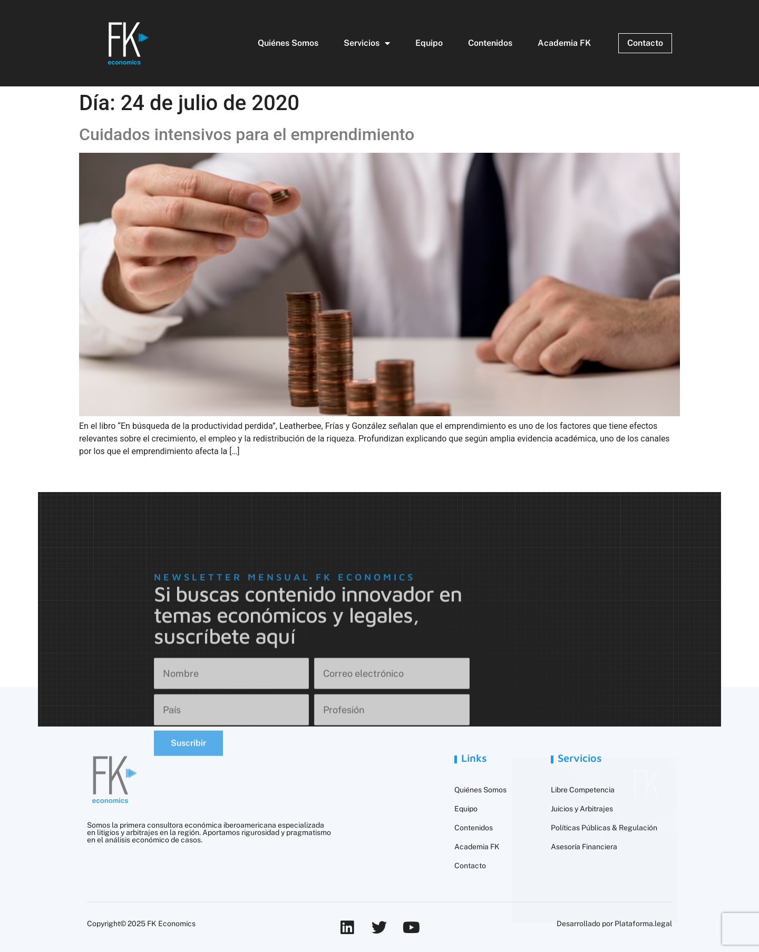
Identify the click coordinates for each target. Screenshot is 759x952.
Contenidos (490, 43)
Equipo (429, 43)
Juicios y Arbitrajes (582, 808)
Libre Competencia (583, 790)
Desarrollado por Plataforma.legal (614, 923)
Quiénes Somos (288, 43)
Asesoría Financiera (584, 846)
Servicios (367, 43)
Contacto (470, 865)
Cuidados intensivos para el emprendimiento (246, 134)
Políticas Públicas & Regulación (604, 827)
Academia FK (564, 43)
